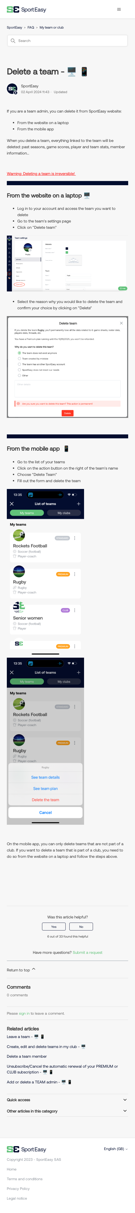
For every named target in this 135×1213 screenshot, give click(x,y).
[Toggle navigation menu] (119, 9)
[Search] (67, 40)
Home (12, 1169)
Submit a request (87, 952)
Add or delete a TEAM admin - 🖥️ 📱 (39, 1081)
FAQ (31, 27)
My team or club (52, 27)
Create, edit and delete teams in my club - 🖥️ (46, 1046)
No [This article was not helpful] (81, 926)
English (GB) (116, 1149)
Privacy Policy (18, 1188)
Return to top (21, 969)
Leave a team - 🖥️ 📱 (26, 1036)
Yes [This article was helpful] (53, 926)
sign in (24, 1013)
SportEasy (14, 27)
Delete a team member (27, 1056)
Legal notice (17, 1198)
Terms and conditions (25, 1179)
